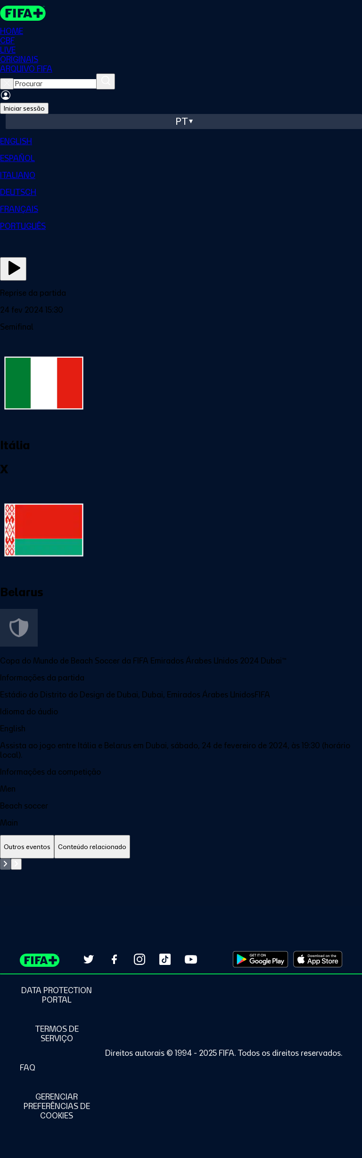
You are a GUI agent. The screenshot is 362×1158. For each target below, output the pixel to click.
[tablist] (181, 847)
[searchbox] (55, 84)
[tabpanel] (181, 882)
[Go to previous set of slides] (5, 864)
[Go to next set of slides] (16, 864)
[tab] (27, 847)
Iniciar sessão (24, 108)
